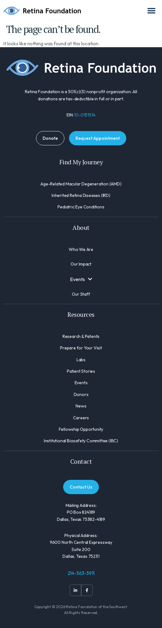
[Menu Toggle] (151, 10)
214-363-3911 (81, 573)
